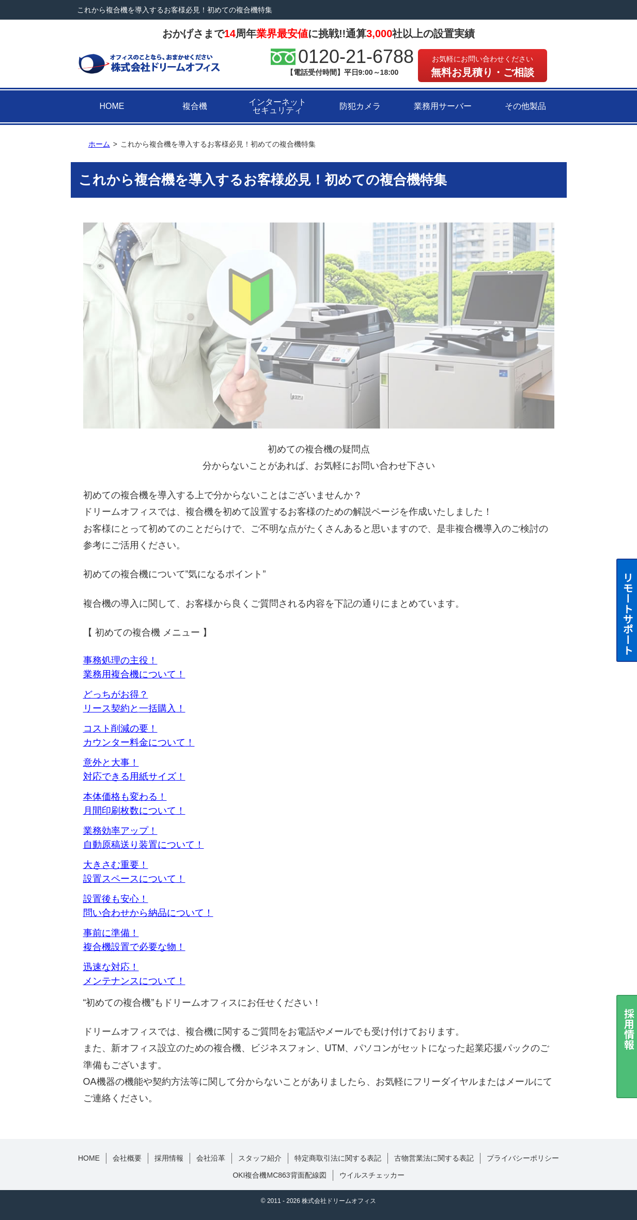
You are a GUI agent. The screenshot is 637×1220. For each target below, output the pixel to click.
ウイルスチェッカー (372, 1175)
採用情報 (168, 1158)
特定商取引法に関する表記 (337, 1158)
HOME (112, 106)
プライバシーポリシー (523, 1158)
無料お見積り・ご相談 (482, 66)
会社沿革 (210, 1158)
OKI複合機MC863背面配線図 (279, 1175)
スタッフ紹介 (260, 1158)
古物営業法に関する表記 (434, 1158)
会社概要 (127, 1158)
